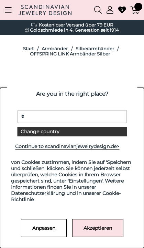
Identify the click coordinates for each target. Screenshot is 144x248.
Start (28, 48)
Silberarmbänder (95, 48)
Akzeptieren (98, 228)
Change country (40, 131)
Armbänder (55, 48)
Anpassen (43, 228)
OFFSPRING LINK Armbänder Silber (70, 53)
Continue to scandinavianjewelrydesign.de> (67, 146)
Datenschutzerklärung (38, 193)
